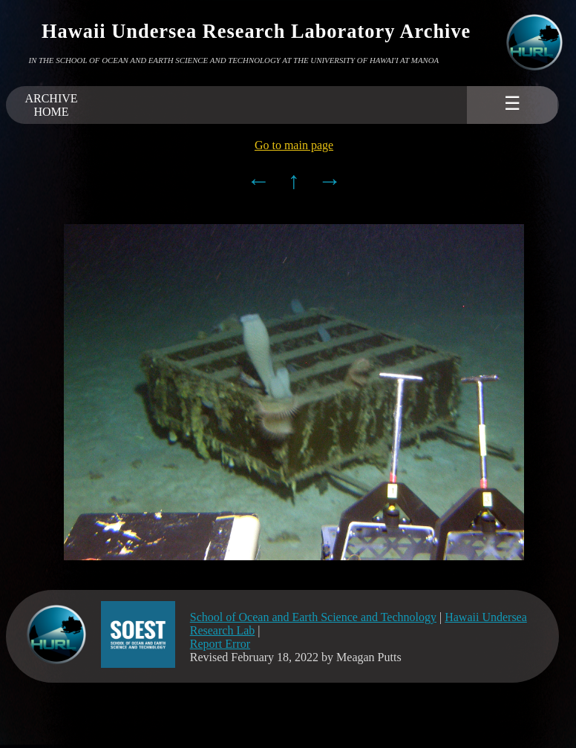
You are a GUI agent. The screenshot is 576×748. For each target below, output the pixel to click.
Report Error (220, 643)
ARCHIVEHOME (50, 105)
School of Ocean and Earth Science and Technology (313, 617)
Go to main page (294, 145)
